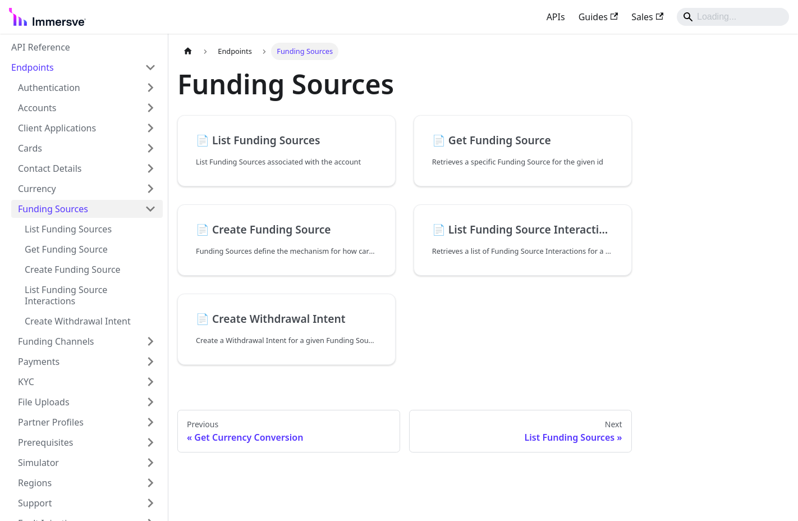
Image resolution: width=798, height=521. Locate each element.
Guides (598, 17)
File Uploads (44, 402)
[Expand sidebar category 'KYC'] (150, 382)
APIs (556, 17)
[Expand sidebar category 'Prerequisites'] (150, 442)
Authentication (49, 87)
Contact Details (49, 168)
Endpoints (32, 67)
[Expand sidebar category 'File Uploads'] (150, 402)
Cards (30, 148)
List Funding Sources (68, 229)
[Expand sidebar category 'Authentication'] (150, 88)
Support (35, 503)
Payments (38, 361)
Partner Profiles (51, 422)
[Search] (733, 17)
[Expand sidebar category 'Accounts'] (150, 108)
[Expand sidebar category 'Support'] (150, 503)
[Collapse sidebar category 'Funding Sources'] (150, 209)
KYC (26, 382)
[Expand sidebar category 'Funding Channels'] (150, 341)
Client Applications (57, 128)
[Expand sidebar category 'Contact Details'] (150, 168)
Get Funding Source (66, 249)
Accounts (37, 108)
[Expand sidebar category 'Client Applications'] (150, 128)
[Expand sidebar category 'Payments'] (150, 362)
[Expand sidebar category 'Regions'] (150, 483)
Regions (35, 483)
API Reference (40, 47)
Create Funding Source (73, 269)
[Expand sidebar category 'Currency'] (150, 189)
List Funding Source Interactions (66, 295)
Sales (647, 17)
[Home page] (188, 51)
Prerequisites (45, 442)
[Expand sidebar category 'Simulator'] (150, 463)
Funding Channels (56, 341)
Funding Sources (53, 209)
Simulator (38, 462)
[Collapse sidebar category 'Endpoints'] (150, 67)
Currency (37, 188)
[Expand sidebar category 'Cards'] (150, 148)
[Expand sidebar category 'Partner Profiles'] (150, 422)
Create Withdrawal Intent (78, 321)
